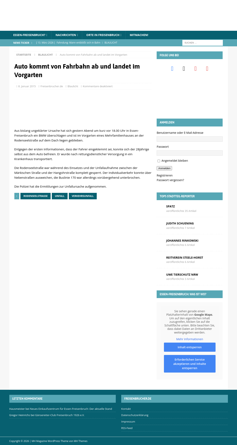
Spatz (170, 206)
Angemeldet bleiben (175, 161)
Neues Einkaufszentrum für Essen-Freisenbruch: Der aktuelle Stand (71, 409)
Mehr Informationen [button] (189, 339)
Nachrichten (66, 35)
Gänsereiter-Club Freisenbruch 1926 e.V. (60, 415)
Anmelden (164, 168)
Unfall (59, 196)
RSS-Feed (127, 428)
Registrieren (165, 175)
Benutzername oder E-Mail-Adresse (180, 133)
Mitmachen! (139, 35)
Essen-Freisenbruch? (29, 35)
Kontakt (126, 409)
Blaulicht (73, 86)
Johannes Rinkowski (182, 240)
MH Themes (80, 441)
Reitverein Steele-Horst (184, 257)
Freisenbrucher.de (51, 86)
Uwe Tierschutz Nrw (182, 274)
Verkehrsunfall (83, 196)
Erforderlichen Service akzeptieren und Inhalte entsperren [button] (189, 364)
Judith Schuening (180, 223)
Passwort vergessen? (170, 180)
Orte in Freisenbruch (103, 35)
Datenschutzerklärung (134, 415)
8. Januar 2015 (27, 86)
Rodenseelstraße (35, 196)
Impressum (128, 421)
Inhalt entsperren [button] (190, 347)
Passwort (163, 147)
